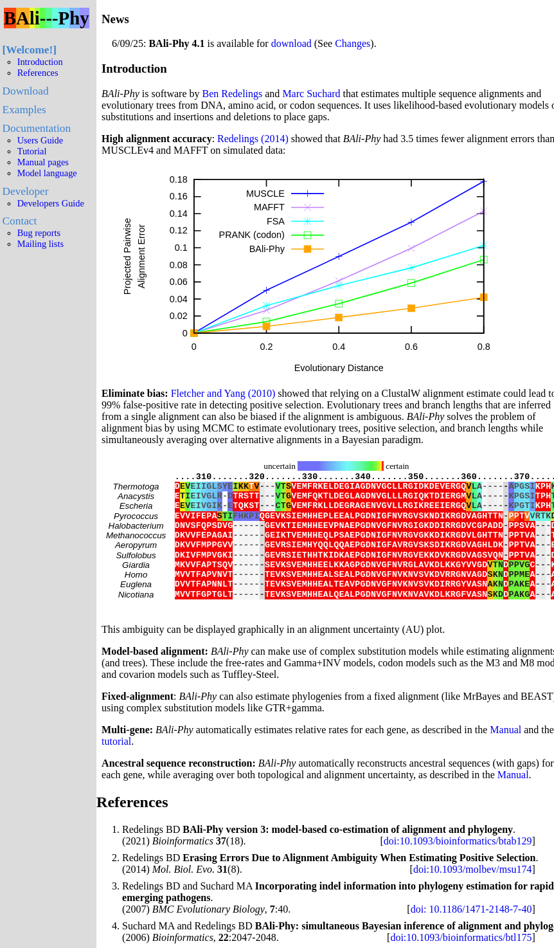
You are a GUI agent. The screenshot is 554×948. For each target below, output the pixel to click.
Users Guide (40, 140)
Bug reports (39, 233)
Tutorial (32, 151)
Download (26, 91)
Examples (24, 110)
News (115, 19)
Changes (352, 43)
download (291, 43)
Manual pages (43, 162)
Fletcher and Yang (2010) (223, 393)
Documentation (37, 128)
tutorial (116, 768)
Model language (47, 173)
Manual (505, 756)
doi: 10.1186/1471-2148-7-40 (471, 936)
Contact (20, 221)
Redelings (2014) (253, 138)
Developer (26, 191)
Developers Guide (50, 203)
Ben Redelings (232, 93)
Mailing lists (40, 244)
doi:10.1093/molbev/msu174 (472, 896)
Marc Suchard (311, 93)
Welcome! (29, 50)
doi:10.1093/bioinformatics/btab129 (458, 867)
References (37, 73)
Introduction (40, 62)
